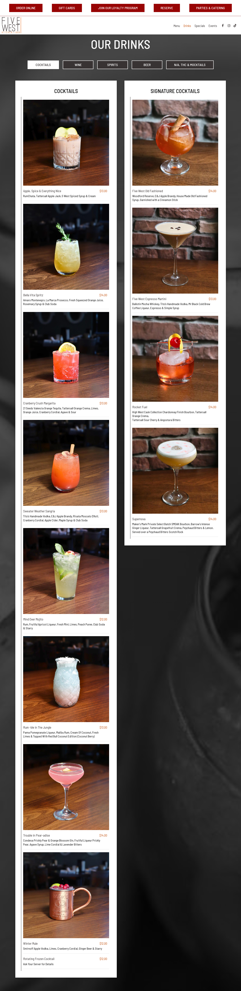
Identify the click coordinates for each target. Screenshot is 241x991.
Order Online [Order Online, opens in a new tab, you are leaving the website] (26, 8)
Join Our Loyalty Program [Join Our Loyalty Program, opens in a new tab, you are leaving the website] (118, 8)
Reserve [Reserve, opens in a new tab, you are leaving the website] (163, 9)
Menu (176, 26)
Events (212, 26)
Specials (199, 26)
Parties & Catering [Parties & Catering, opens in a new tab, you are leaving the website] (210, 8)
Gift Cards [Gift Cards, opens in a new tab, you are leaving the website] (67, 8)
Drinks (187, 26)
